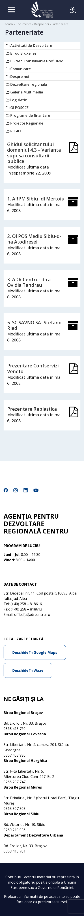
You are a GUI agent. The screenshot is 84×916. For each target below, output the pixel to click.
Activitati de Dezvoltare (31, 45)
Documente (23, 24)
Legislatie (18, 99)
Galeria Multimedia (26, 92)
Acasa (9, 24)
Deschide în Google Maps (34, 652)
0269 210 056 (15, 829)
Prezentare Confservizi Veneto (33, 368)
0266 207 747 (15, 781)
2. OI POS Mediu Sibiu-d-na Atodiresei (34, 239)
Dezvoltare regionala (28, 84)
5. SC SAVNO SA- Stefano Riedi (34, 325)
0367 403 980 (15, 755)
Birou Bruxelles (23, 53)
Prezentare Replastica (32, 409)
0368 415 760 (15, 728)
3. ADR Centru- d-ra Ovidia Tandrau (29, 282)
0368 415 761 (15, 851)
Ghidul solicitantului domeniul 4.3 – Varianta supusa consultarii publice (34, 152)
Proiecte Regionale (26, 123)
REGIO (15, 131)
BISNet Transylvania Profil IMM (36, 61)
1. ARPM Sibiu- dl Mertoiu (36, 199)
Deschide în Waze (27, 670)
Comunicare (20, 68)
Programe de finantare (30, 115)
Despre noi (41, 24)
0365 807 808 (15, 808)
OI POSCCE (19, 107)
